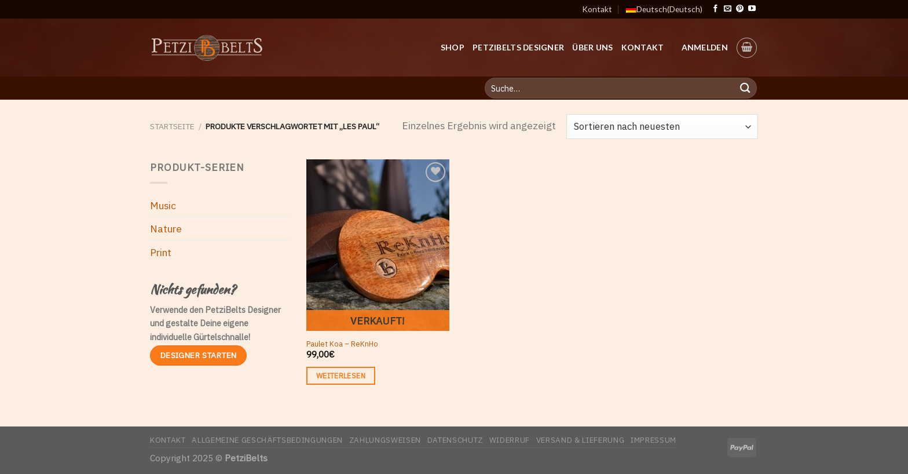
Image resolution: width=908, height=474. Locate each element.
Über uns (592, 47)
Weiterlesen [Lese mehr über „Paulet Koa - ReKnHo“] (340, 375)
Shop (452, 47)
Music (163, 205)
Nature (166, 228)
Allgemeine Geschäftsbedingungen (267, 440)
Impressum (653, 440)
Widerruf (509, 440)
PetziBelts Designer (518, 47)
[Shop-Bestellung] (662, 126)
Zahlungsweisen (385, 440)
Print (160, 252)
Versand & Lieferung (580, 440)
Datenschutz (455, 440)
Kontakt (597, 9)
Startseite (172, 126)
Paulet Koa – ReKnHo (342, 343)
